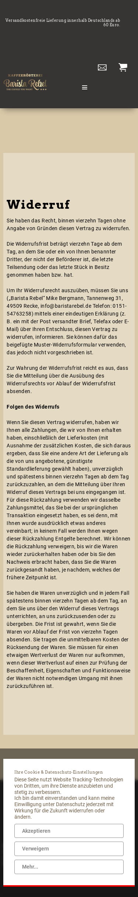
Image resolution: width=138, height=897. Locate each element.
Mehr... (30, 867)
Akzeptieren (36, 831)
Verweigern (35, 849)
